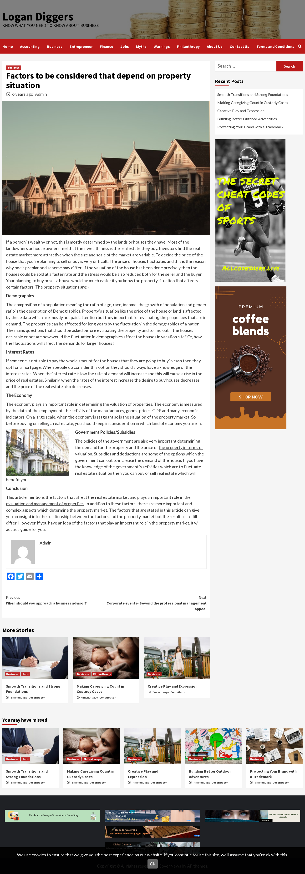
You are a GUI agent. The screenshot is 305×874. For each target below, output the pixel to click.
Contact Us (239, 46)
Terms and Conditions (275, 46)
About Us (215, 46)
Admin (41, 94)
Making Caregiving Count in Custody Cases (252, 102)
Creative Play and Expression (173, 686)
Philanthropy (188, 46)
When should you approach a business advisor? (56, 599)
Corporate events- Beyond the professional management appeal (156, 602)
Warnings (162, 46)
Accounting (30, 46)
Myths (141, 46)
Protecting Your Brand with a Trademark (250, 127)
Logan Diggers (37, 16)
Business (54, 46)
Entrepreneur (81, 46)
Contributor (37, 697)
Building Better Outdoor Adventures (247, 118)
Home (7, 46)
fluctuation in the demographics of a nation (159, 323)
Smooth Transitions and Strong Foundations (252, 94)
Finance (106, 46)
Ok (152, 863)
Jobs (124, 46)
